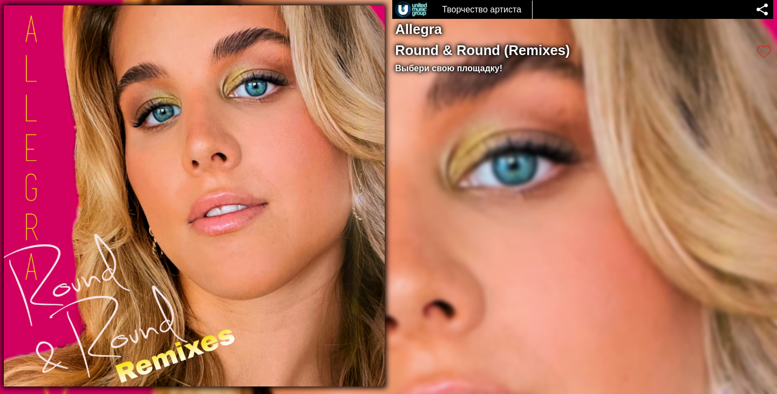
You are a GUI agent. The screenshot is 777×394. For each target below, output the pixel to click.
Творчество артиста (481, 9)
